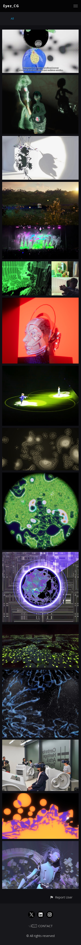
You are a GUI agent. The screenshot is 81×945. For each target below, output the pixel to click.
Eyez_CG (11, 5)
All (12, 18)
